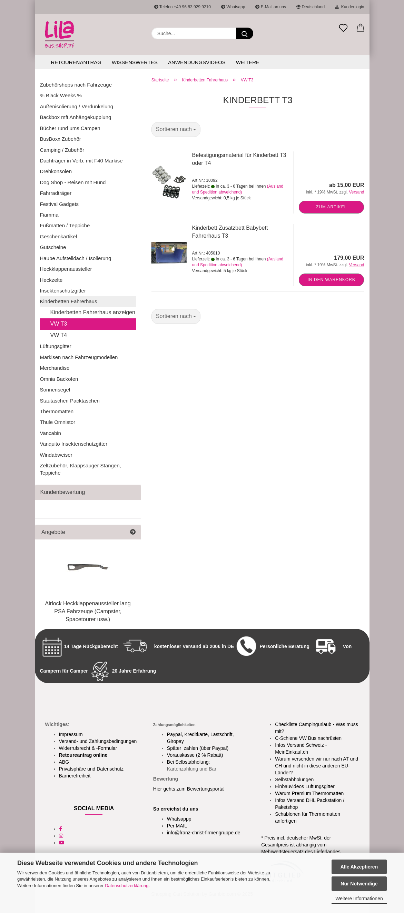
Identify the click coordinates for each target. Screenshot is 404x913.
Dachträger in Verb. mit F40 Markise (81, 160)
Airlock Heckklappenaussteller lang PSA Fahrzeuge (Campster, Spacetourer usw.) (88, 611)
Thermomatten (57, 411)
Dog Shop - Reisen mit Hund (73, 182)
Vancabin (50, 433)
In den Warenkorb (331, 279)
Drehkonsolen (56, 171)
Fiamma (49, 215)
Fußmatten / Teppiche (65, 225)
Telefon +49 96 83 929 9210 (182, 6)
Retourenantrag (76, 62)
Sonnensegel (55, 390)
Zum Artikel (331, 207)
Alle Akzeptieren (359, 867)
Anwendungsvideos (197, 62)
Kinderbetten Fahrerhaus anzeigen (92, 312)
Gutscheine (53, 247)
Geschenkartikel (58, 236)
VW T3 (58, 324)
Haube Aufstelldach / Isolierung (75, 258)
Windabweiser (56, 455)
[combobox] (176, 129)
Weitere (247, 62)
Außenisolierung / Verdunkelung (77, 106)
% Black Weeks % (61, 95)
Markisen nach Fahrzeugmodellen (79, 357)
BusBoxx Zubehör (60, 139)
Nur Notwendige (359, 883)
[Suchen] (244, 33)
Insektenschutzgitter (63, 291)
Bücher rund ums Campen (70, 128)
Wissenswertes (135, 62)
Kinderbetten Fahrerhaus (68, 301)
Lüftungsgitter (55, 346)
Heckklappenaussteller (66, 269)
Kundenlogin (349, 6)
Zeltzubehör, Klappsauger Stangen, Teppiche (80, 469)
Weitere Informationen (359, 898)
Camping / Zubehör (62, 150)
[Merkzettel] (343, 28)
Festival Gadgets (59, 204)
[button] (360, 28)
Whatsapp (233, 6)
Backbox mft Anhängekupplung (75, 117)
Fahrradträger (56, 193)
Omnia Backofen (59, 379)
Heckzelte (51, 280)
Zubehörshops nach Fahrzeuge (76, 85)
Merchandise (55, 368)
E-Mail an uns (270, 6)
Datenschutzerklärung (126, 885)
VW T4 (58, 335)
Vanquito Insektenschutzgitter (74, 444)
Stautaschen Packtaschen (70, 401)
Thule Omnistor (58, 422)
